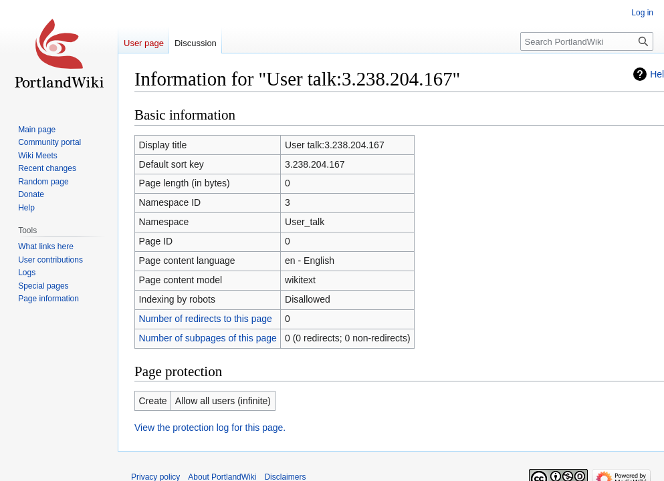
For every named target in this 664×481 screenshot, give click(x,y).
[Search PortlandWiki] (586, 41)
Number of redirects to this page (205, 318)
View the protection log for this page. (210, 427)
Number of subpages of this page (208, 338)
